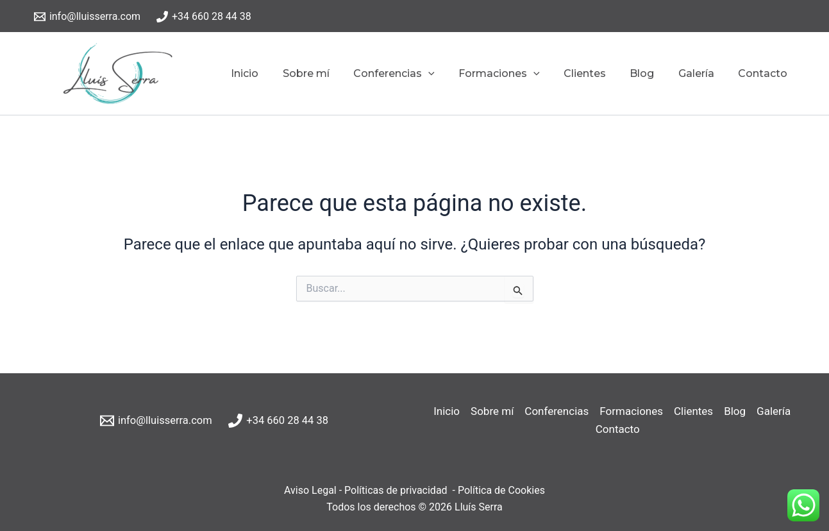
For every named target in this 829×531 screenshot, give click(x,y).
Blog (651, 73)
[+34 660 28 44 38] (204, 16)
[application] (446, 73)
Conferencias (412, 73)
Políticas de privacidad (396, 490)
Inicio (270, 73)
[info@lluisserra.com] (87, 16)
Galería (701, 73)
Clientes (597, 73)
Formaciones (514, 73)
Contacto (764, 73)
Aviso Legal (310, 490)
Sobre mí (328, 73)
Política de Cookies (500, 490)
